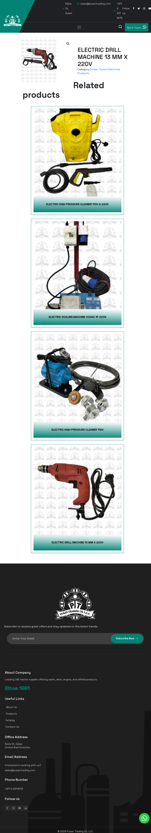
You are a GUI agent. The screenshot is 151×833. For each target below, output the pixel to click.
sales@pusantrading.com (93, 3)
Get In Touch (136, 27)
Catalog (8, 720)
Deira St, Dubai (67, 8)
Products (9, 713)
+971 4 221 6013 (118, 10)
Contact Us (10, 726)
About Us (9, 707)
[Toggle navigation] (79, 27)
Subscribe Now (127, 638)
